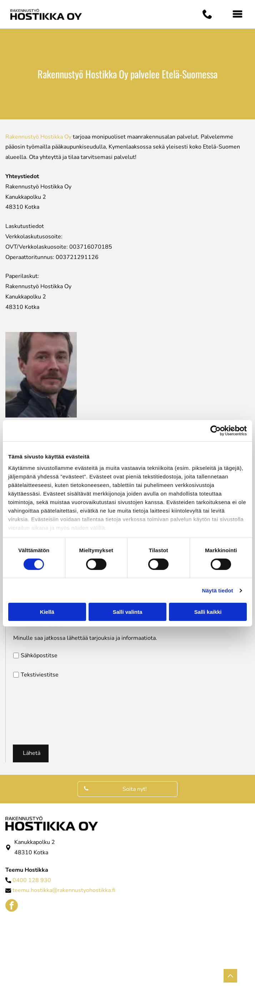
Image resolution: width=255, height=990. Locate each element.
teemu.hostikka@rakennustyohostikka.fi (63, 890)
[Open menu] (237, 14)
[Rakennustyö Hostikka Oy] (103, 938)
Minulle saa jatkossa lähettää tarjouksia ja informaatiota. (85, 638)
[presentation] (42, 711)
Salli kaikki (208, 612)
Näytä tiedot (217, 590)
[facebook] (11, 906)
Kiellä (47, 612)
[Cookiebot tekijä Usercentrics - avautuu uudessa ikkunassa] (215, 430)
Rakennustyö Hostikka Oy (38, 137)
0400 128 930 (31, 880)
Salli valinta (127, 612)
